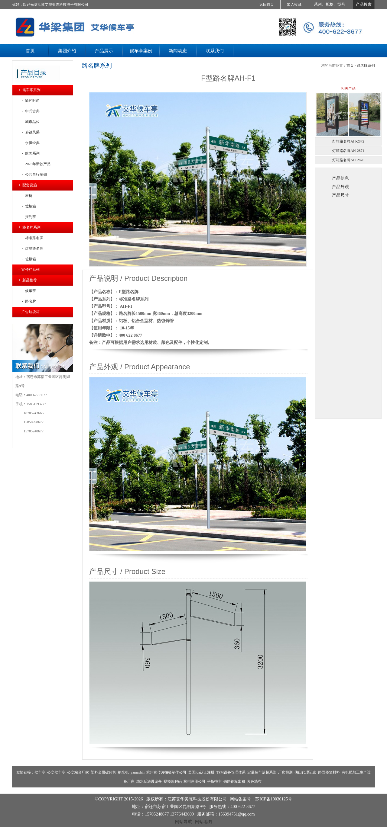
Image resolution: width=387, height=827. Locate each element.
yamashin (138, 772)
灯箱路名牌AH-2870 (348, 160)
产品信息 (340, 178)
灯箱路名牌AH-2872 (348, 141)
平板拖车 (214, 781)
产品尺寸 (340, 195)
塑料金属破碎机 (103, 772)
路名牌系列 (366, 65)
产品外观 (340, 186)
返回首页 (266, 4)
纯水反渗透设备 (149, 781)
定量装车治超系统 (261, 772)
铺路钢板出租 (234, 781)
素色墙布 (254, 781)
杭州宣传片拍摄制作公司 (166, 772)
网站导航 (183, 821)
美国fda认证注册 (201, 772)
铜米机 (123, 772)
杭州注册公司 (194, 781)
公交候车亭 (56, 772)
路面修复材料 (329, 772)
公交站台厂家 (78, 772)
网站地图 (203, 821)
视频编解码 (173, 781)
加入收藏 (294, 4)
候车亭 (39, 772)
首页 (350, 65)
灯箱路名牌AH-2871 (348, 151)
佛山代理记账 (305, 772)
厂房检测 (285, 772)
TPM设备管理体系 (231, 772)
